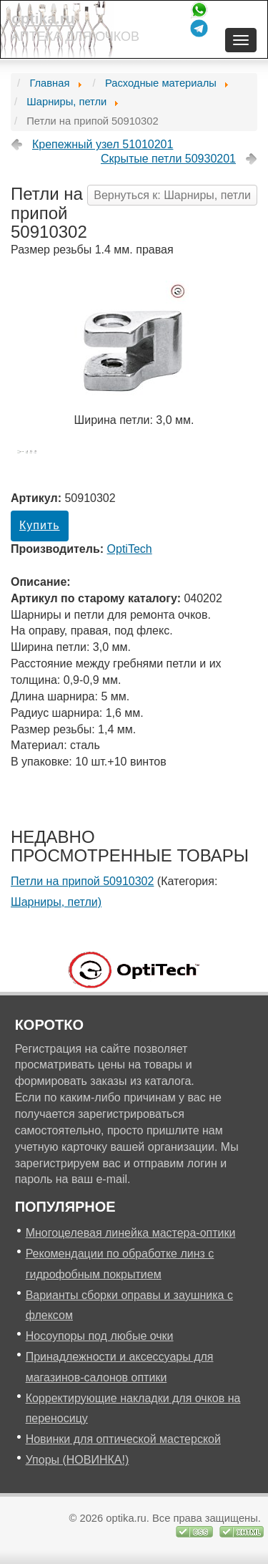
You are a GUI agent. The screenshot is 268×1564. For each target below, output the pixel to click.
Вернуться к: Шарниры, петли (172, 195)
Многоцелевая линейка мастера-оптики (131, 1233)
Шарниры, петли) (56, 902)
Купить (39, 525)
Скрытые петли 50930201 (168, 159)
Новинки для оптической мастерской (123, 1439)
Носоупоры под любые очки (100, 1336)
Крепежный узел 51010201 (102, 144)
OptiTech (129, 549)
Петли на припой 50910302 (82, 881)
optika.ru (43, 18)
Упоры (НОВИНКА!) (77, 1460)
